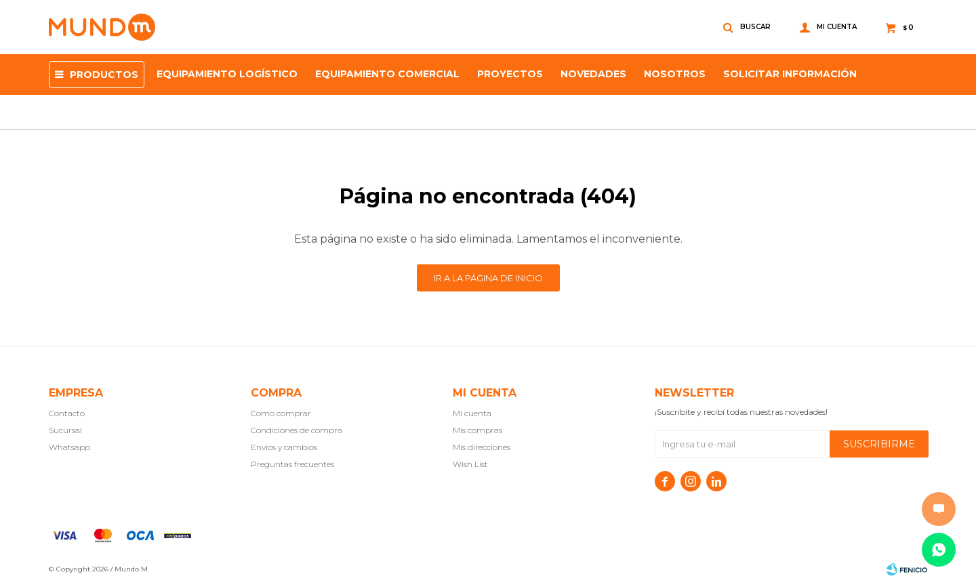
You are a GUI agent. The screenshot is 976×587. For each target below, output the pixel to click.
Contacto (67, 413)
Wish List (470, 464)
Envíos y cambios (284, 447)
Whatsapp (69, 447)
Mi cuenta (472, 413)
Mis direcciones (481, 447)
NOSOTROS (675, 74)
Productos (104, 74)
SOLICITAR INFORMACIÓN (790, 74)
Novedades (593, 74)
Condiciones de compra (296, 430)
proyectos (510, 74)
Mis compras (477, 430)
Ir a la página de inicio (488, 277)
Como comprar (281, 413)
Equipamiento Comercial (387, 74)
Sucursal (65, 430)
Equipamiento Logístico (227, 74)
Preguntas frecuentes (292, 464)
